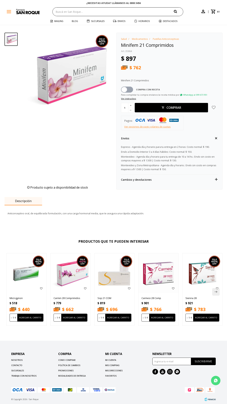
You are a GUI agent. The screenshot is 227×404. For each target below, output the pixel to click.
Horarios (144, 21)
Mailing (58, 21)
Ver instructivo (128, 98)
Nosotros (17, 360)
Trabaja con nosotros (23, 375)
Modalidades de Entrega (72, 375)
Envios (121, 21)
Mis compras (112, 365)
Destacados (170, 21)
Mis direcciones (114, 370)
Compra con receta (148, 89)
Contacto (16, 365)
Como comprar (67, 360)
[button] (178, 11)
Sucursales (97, 21)
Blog (75, 21)
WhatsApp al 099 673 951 (195, 94)
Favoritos (111, 375)
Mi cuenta (110, 360)
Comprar (173, 108)
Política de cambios (69, 365)
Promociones (65, 370)
